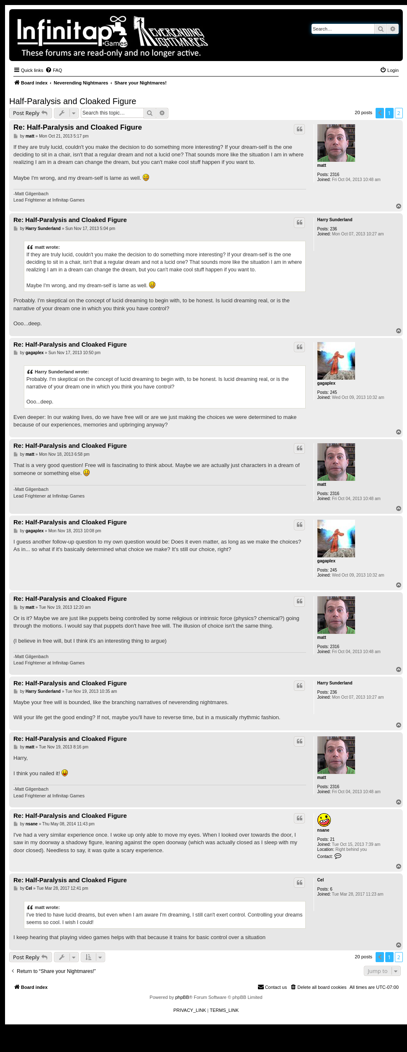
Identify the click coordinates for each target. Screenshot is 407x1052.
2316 (334, 174)
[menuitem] (53, 70)
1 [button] (389, 113)
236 (333, 229)
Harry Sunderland (335, 219)
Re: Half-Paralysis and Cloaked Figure (77, 127)
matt (321, 165)
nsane (323, 830)
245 (333, 392)
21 (332, 839)
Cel (320, 880)
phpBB (182, 997)
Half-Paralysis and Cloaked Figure (72, 101)
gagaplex (326, 383)
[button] (380, 113)
